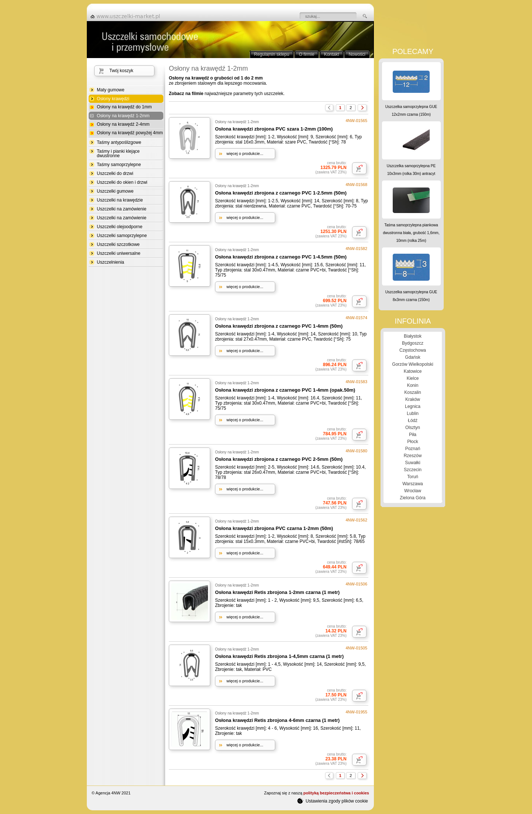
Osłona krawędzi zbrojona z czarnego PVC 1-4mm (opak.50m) (285, 390)
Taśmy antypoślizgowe (119, 142)
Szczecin (413, 469)
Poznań (412, 448)
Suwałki (412, 462)
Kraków (412, 399)
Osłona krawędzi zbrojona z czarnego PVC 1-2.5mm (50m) (281, 193)
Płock (412, 441)
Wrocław (412, 490)
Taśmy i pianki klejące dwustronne (118, 153)
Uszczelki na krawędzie (120, 200)
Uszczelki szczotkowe (118, 244)
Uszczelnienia (110, 262)
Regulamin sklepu (271, 54)
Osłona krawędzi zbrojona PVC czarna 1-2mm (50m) (274, 528)
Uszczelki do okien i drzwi (122, 182)
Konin (413, 385)
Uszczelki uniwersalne (118, 253)
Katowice (413, 371)
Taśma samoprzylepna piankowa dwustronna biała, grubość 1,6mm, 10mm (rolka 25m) (411, 233)
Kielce (413, 378)
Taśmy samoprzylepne (119, 164)
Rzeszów (413, 455)
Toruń (412, 476)
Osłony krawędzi (113, 99)
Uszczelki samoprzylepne (122, 235)
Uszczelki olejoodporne (119, 226)
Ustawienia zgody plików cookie (332, 801)
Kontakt (331, 54)
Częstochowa (412, 350)
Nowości (357, 54)
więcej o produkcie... (244, 153)
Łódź (412, 420)
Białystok (413, 336)
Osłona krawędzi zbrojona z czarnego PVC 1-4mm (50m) (278, 326)
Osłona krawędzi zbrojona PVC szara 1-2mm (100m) (274, 129)
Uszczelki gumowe (115, 191)
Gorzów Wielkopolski (412, 364)
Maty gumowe (111, 89)
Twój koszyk (121, 70)
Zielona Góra (412, 497)
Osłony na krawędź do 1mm (124, 106)
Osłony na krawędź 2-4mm (123, 124)
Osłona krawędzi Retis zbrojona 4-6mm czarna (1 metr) (277, 720)
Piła (412, 434)
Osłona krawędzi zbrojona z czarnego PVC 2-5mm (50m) (278, 459)
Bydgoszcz (412, 343)
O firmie (306, 54)
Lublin (413, 413)
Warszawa (412, 483)
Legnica (412, 406)
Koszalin (412, 392)
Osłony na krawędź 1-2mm (123, 116)
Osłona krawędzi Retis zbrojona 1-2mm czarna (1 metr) (277, 592)
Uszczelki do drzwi (115, 173)
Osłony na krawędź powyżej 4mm (130, 132)
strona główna (127, 16)
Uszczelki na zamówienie (121, 209)
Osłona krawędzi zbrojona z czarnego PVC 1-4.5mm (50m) (281, 257)
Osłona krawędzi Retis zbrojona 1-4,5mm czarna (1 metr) (279, 656)
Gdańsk (412, 357)
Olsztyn (412, 427)
